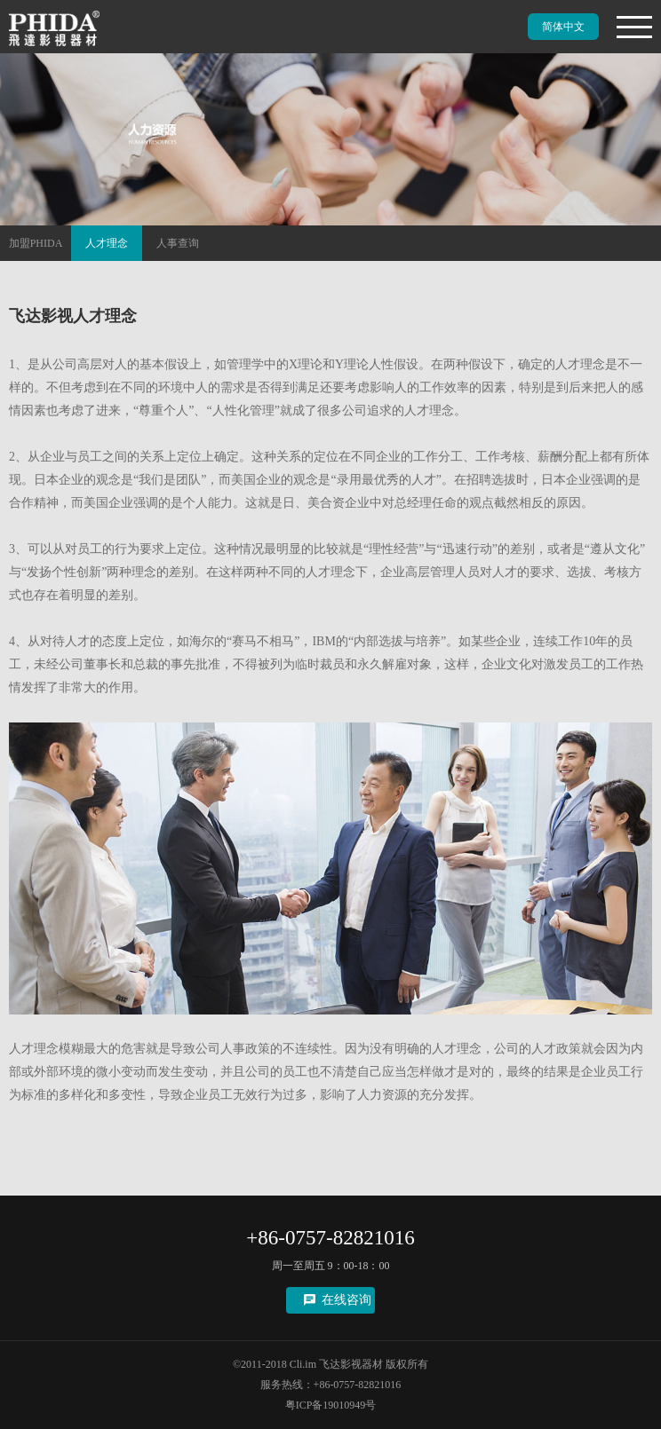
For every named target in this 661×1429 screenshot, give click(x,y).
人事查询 (177, 243)
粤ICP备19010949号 (331, 1405)
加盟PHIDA (36, 243)
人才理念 (106, 243)
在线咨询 (346, 1300)
